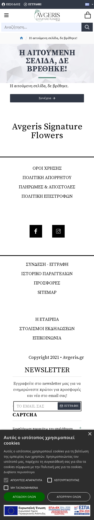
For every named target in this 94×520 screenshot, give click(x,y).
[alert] (47, 475)
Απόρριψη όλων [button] (69, 497)
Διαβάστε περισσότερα (19, 472)
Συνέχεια (45, 98)
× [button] (89, 434)
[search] (87, 27)
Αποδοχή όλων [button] (24, 497)
